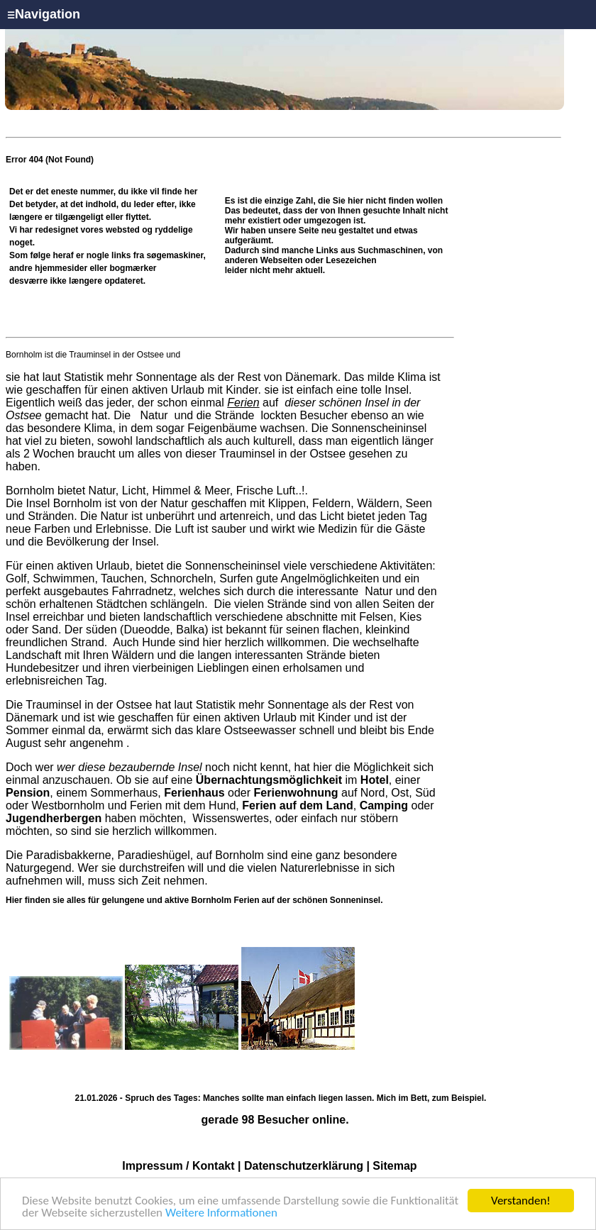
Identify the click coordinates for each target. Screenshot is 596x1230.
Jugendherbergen (53, 818)
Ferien (243, 403)
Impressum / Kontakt (178, 1166)
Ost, (401, 793)
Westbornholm (68, 805)
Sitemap (394, 1166)
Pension (28, 793)
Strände (234, 415)
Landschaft (33, 655)
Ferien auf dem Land (297, 805)
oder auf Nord (274, 793)
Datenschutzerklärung (303, 1166)
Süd (425, 793)
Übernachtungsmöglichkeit (269, 780)
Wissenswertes (230, 818)
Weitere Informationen (221, 1213)
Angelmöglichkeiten (328, 578)
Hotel (374, 780)
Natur (154, 415)
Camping (384, 805)
